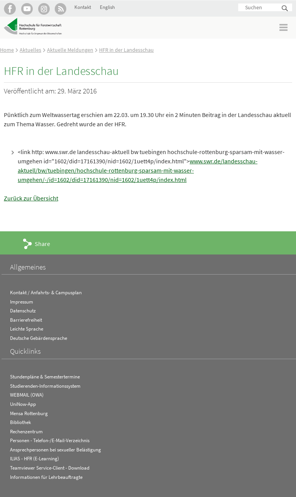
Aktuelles (30, 49)
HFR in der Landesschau (126, 49)
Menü (283, 27)
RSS (61, 9)
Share (42, 244)
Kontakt (82, 7)
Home (7, 49)
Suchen (285, 8)
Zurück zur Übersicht (31, 198)
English (107, 7)
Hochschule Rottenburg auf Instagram (44, 9)
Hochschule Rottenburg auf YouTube (27, 9)
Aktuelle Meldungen (70, 49)
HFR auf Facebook (10, 9)
